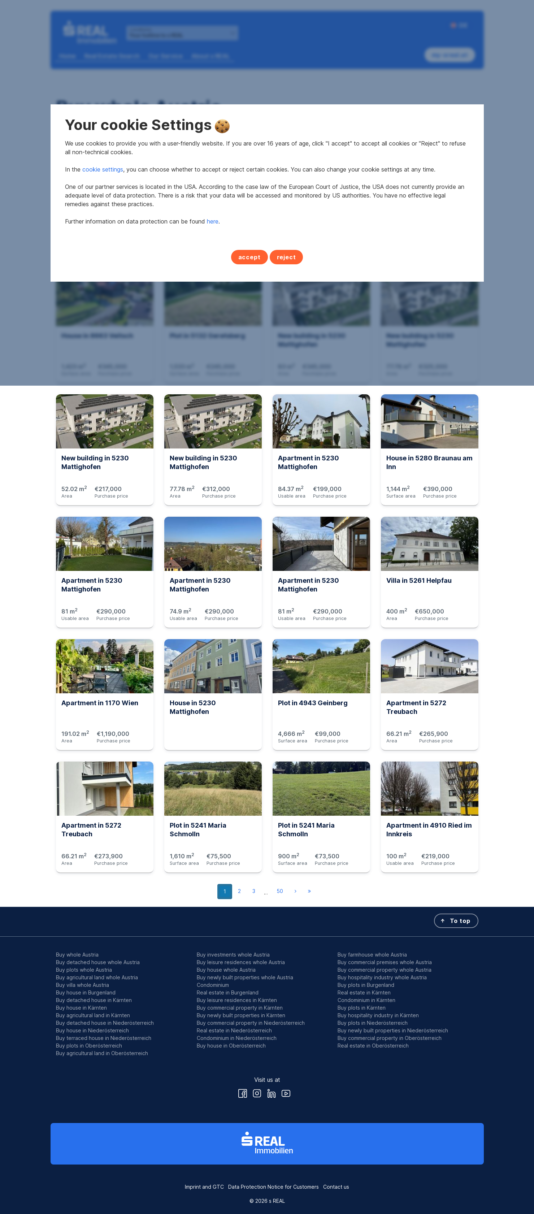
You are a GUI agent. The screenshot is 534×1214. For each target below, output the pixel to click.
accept (249, 671)
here (212, 635)
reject (286, 671)
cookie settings (102, 583)
